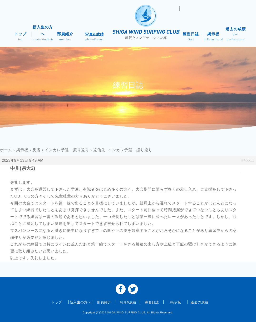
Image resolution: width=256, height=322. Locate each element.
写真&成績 (94, 37)
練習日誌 (191, 37)
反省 (36, 150)
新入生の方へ (42, 33)
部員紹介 (65, 37)
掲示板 (213, 37)
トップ (20, 37)
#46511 (247, 160)
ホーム (6, 150)
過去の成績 (236, 34)
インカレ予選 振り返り (67, 150)
